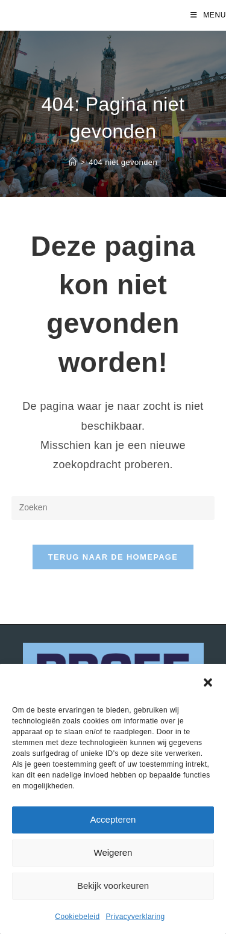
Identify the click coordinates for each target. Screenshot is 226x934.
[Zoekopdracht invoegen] (113, 508)
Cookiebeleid (77, 916)
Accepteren (113, 819)
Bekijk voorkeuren (113, 885)
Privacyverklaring (135, 916)
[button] (208, 682)
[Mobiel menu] (208, 15)
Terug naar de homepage (113, 556)
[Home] (73, 162)
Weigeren (113, 852)
